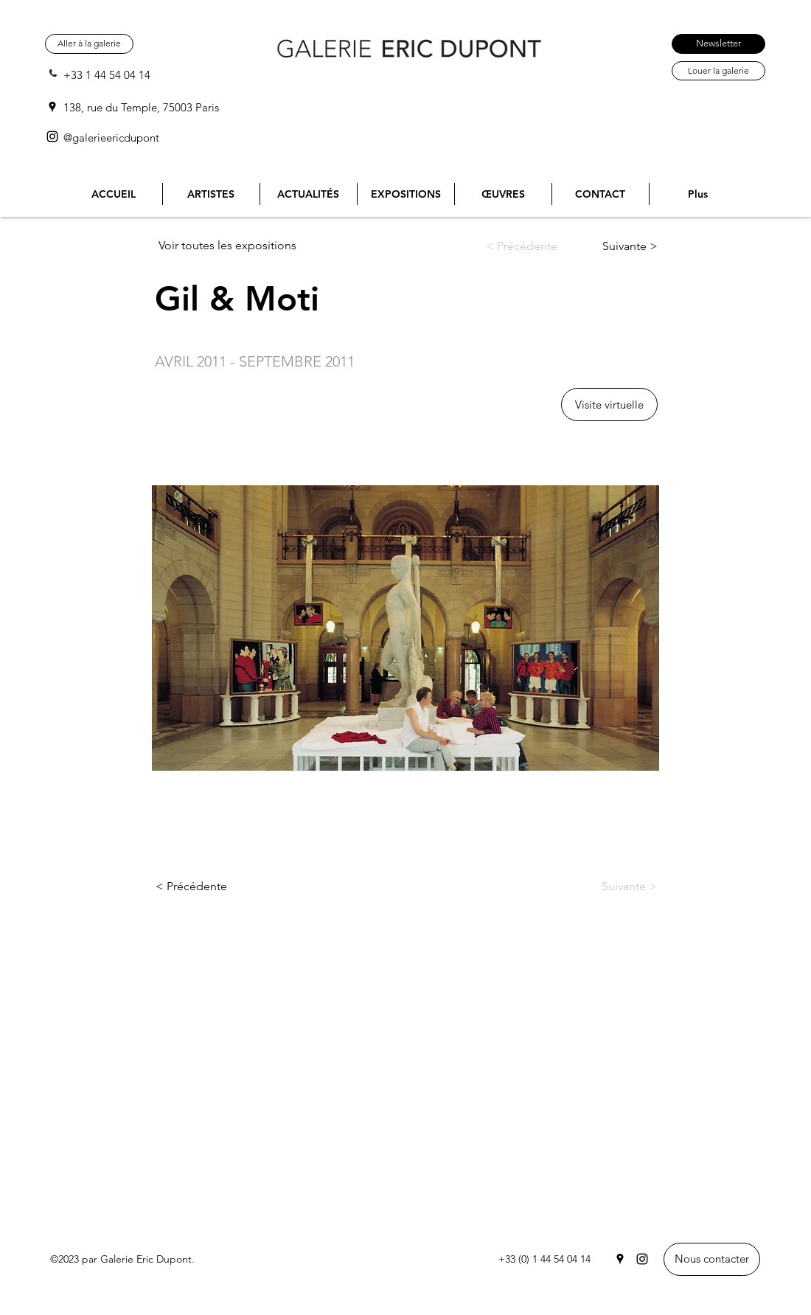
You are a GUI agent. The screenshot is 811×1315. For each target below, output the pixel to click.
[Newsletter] (718, 44)
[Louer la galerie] (718, 70)
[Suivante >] (617, 246)
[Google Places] (52, 107)
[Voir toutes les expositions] (233, 245)
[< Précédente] (532, 246)
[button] (609, 404)
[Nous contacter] (712, 1259)
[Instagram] (52, 136)
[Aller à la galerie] (89, 44)
